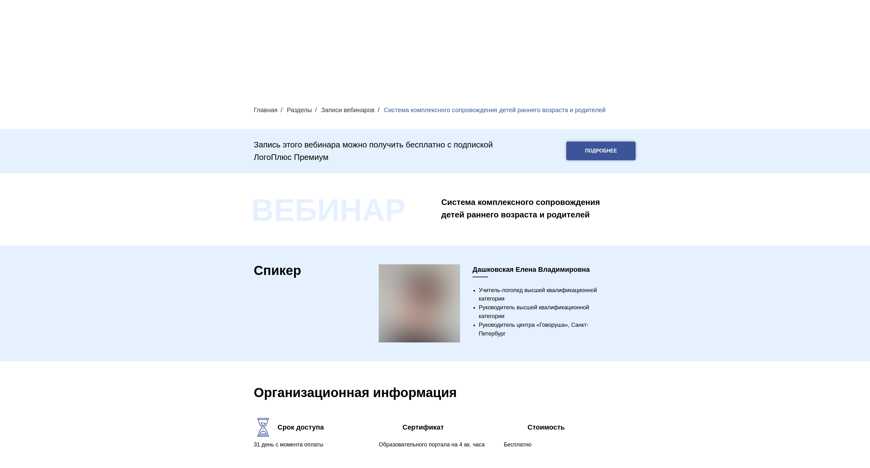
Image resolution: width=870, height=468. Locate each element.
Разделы (299, 110)
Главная (266, 110)
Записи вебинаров (348, 110)
